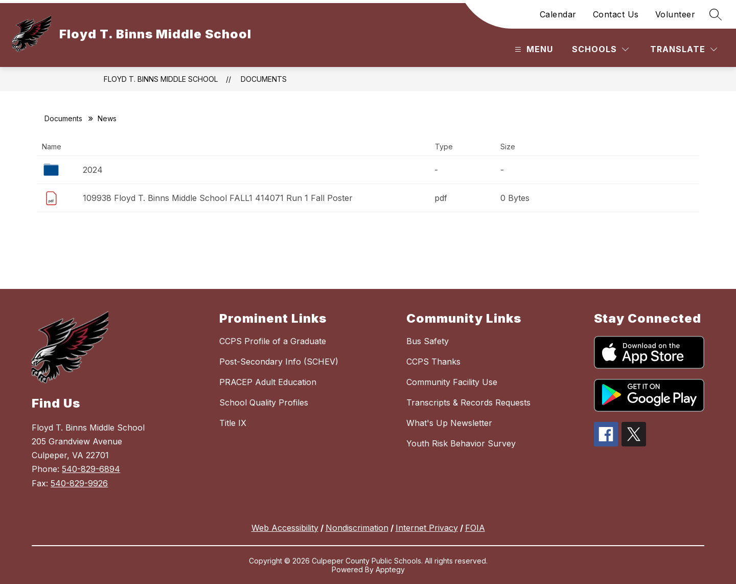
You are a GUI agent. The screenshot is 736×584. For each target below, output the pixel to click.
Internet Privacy (427, 528)
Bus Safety (427, 341)
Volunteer (675, 14)
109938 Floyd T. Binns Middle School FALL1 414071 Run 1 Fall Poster (218, 198)
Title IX (232, 423)
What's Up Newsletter (449, 423)
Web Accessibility (284, 528)
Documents (264, 79)
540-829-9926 (79, 483)
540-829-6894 (91, 469)
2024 (93, 170)
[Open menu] (532, 49)
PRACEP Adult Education (267, 382)
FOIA (475, 528)
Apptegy (390, 569)
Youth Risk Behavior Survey (461, 443)
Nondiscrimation (357, 528)
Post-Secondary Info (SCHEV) (278, 361)
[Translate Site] (684, 49)
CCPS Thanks (433, 361)
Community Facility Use (451, 382)
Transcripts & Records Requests (468, 402)
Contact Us (616, 14)
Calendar (558, 14)
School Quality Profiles (263, 402)
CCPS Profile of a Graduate (272, 341)
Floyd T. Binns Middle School (161, 79)
